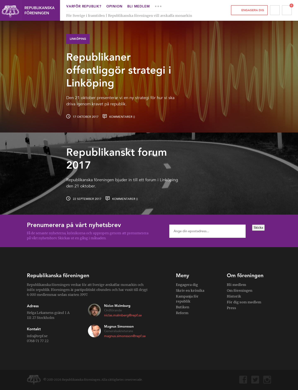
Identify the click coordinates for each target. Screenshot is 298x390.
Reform (182, 313)
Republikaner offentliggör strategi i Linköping (118, 70)
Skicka (258, 228)
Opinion (114, 6)
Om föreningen (239, 290)
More (158, 6)
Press (231, 308)
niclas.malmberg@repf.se (123, 315)
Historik (234, 296)
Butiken (182, 307)
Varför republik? (83, 6)
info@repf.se (37, 336)
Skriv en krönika (190, 290)
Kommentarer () (122, 117)
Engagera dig (252, 10)
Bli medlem (138, 6)
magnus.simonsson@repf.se (125, 336)
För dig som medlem (244, 302)
